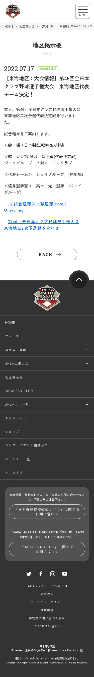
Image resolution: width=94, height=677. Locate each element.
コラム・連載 (16, 349)
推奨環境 (47, 610)
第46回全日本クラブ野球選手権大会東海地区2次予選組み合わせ (41, 224)
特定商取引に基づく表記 (47, 618)
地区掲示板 (27, 26)
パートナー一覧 (17, 459)
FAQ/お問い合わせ (47, 626)
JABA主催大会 (17, 363)
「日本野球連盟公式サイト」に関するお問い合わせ (47, 511)
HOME (9, 26)
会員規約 (47, 594)
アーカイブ (14, 472)
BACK (45, 254)
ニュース (12, 336)
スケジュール (16, 418)
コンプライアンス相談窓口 (26, 445)
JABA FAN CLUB (19, 390)
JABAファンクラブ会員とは (47, 586)
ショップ (12, 431)
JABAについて (17, 404)
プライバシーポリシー (47, 602)
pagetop (79, 280)
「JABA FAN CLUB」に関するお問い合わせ (47, 549)
